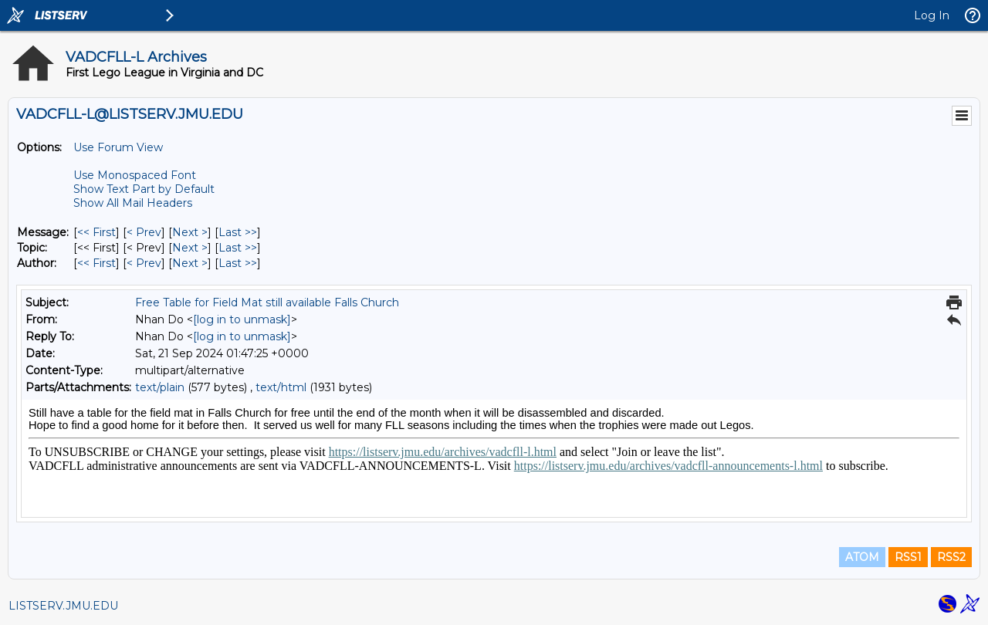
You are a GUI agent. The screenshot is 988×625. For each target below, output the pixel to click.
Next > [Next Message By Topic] (190, 248)
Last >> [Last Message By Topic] (237, 248)
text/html (280, 387)
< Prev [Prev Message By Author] (144, 263)
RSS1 (908, 557)
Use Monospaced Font (134, 175)
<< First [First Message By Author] (96, 263)
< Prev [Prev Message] (144, 232)
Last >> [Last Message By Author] (237, 263)
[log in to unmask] (242, 319)
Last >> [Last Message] (237, 232)
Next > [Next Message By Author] (190, 263)
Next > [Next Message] (190, 232)
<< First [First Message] (96, 232)
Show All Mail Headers (132, 203)
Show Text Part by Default (144, 189)
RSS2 (951, 557)
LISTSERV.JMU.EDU (63, 606)
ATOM (862, 557)
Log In (931, 15)
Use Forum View (118, 147)
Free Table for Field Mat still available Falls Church (267, 302)
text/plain (159, 387)
